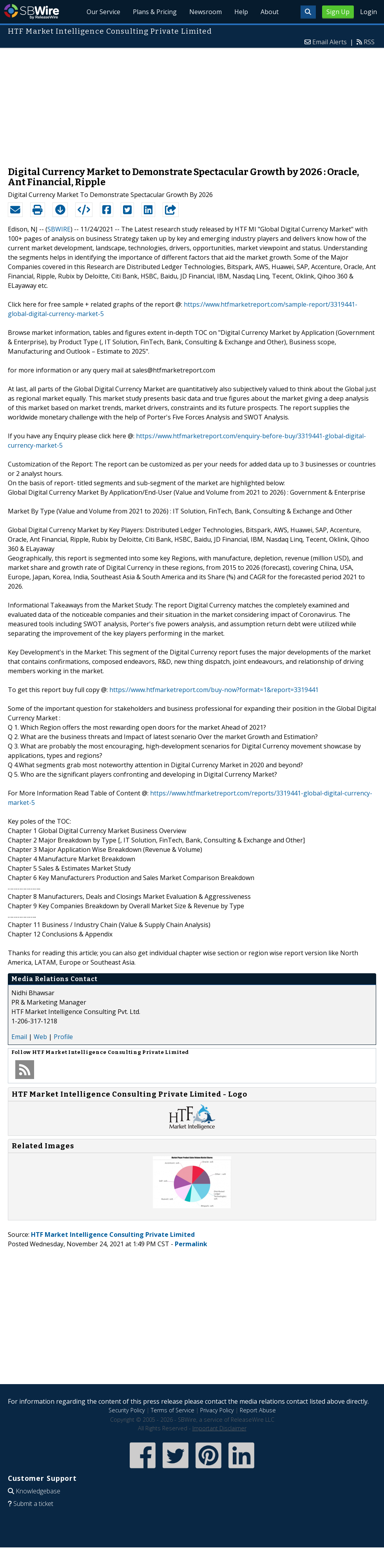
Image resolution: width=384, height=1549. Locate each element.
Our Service (103, 11)
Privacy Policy (217, 1410)
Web (40, 1036)
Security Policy (127, 1410)
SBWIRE (59, 229)
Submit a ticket (33, 1503)
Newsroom (205, 11)
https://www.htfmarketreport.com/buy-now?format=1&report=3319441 (214, 689)
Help (241, 11)
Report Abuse (258, 1410)
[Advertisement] (192, 103)
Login (368, 11)
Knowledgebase (38, 1491)
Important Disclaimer (219, 1428)
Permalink (191, 1244)
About (270, 11)
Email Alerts (329, 42)
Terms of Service (172, 1410)
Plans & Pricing (155, 11)
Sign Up (338, 11)
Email (19, 1036)
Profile (63, 1036)
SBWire (31, 11)
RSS (369, 42)
